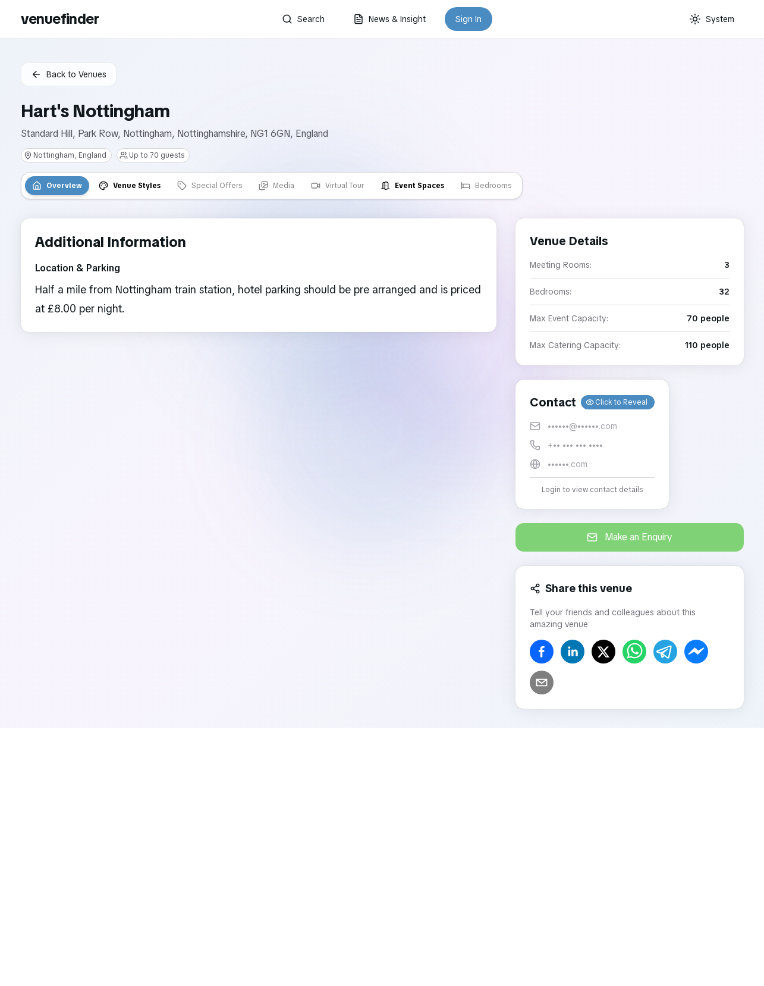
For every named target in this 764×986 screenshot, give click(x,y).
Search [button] (303, 19)
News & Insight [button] (389, 19)
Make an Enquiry (629, 537)
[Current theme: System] (712, 19)
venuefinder (60, 19)
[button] (592, 444)
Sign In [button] (468, 19)
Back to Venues (68, 74)
